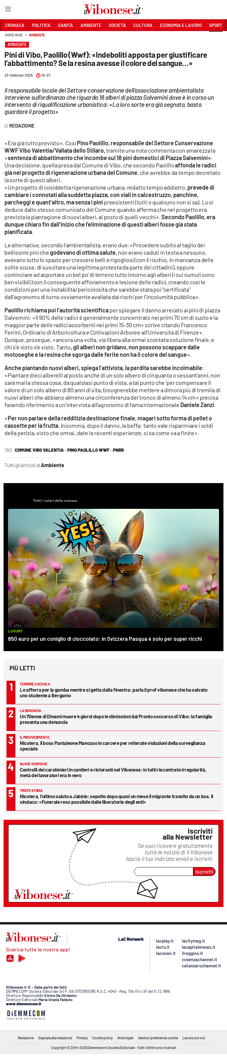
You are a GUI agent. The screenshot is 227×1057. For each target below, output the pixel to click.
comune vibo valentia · (40, 450)
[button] (216, 38)
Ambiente (37, 35)
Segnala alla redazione (55, 1038)
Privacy (82, 1038)
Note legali (125, 1038)
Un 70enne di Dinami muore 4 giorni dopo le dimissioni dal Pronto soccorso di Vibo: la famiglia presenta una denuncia (116, 719)
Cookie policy (102, 1038)
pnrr (118, 450)
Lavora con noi (193, 1038)
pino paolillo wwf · (89, 450)
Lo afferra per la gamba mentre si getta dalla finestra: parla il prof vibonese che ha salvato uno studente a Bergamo (113, 692)
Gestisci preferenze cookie (158, 1038)
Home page (14, 35)
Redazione (26, 1038)
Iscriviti (204, 871)
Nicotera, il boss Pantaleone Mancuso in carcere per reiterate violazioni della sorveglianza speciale (112, 745)
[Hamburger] (7, 10)
